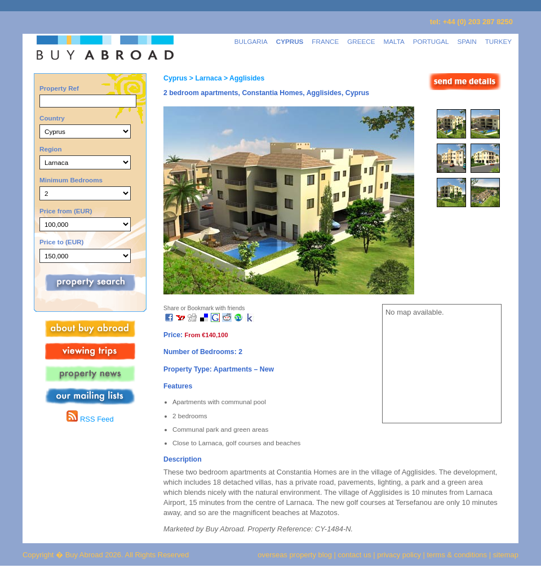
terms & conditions (458, 555)
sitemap (504, 555)
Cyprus (175, 78)
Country (52, 118)
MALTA (394, 41)
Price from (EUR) (65, 210)
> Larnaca (204, 78)
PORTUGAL (431, 41)
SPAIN (467, 41)
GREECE (361, 41)
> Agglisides (243, 78)
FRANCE (325, 41)
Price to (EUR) (61, 241)
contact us (354, 555)
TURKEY (498, 41)
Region (50, 149)
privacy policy (399, 555)
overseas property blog (295, 555)
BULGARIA (251, 41)
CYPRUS (290, 41)
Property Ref (59, 88)
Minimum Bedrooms (71, 180)
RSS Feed (89, 419)
